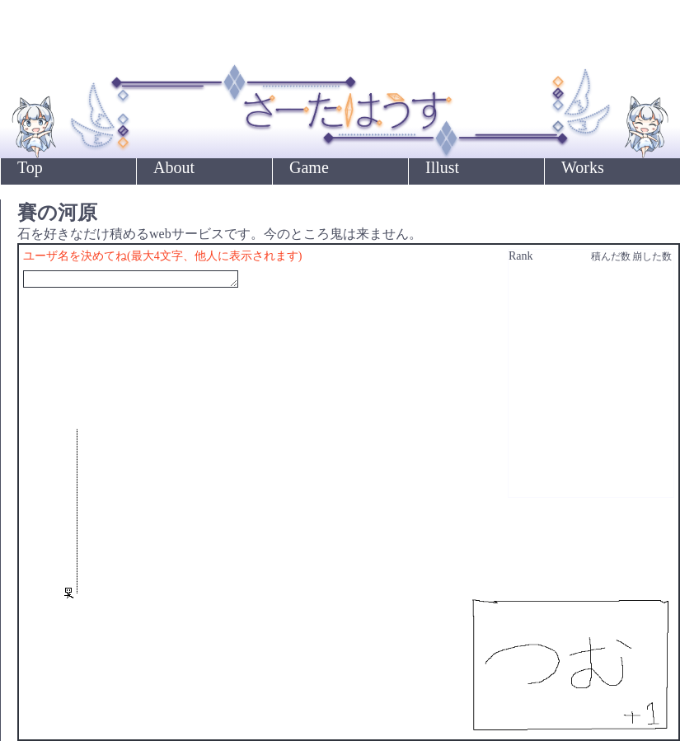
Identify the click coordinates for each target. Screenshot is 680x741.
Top (30, 167)
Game (309, 167)
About (174, 167)
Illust (442, 167)
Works (582, 167)
